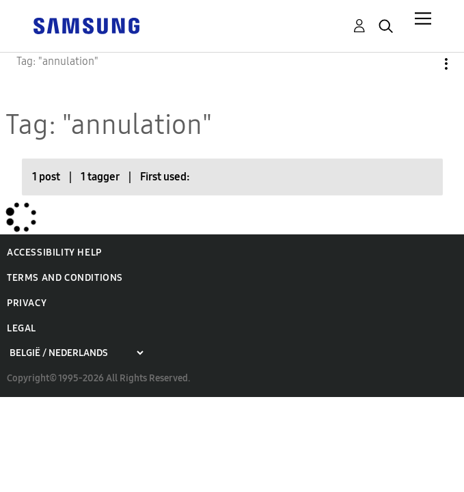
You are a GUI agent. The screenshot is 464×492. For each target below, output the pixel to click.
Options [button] (423, 63)
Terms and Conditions (65, 278)
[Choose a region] (76, 352)
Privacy (26, 303)
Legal (21, 328)
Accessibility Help (54, 252)
